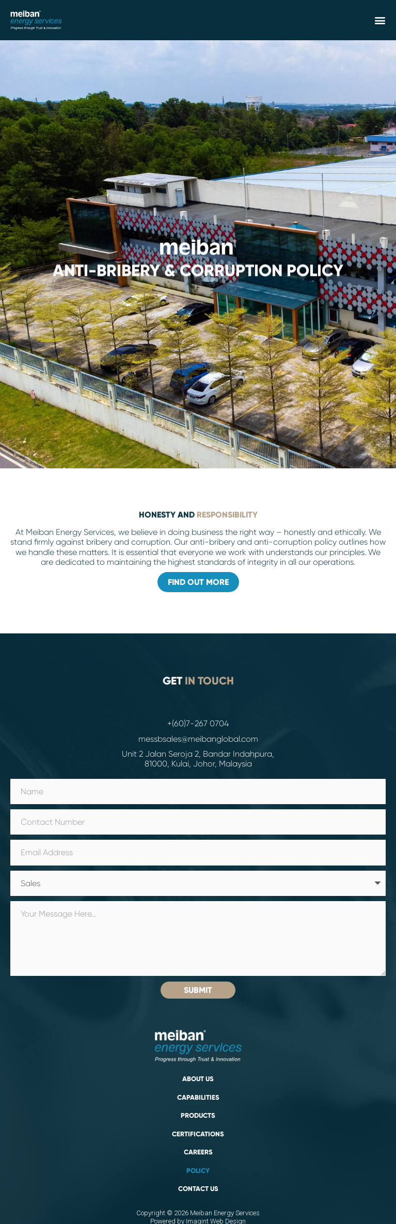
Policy (198, 1171)
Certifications (198, 1134)
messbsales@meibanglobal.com (198, 739)
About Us (198, 1079)
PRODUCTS (198, 1116)
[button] (380, 20)
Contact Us (198, 1189)
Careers (198, 1152)
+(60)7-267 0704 (198, 723)
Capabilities (198, 1098)
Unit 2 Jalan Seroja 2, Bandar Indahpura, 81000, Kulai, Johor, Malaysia (198, 759)
